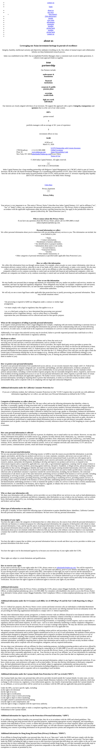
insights (50, 26)
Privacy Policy (56, 154)
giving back (51, 28)
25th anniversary (51, 16)
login (51, 7)
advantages (51, 22)
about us (51, 10)
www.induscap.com (39, 152)
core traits (50, 20)
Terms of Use (55, 156)
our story (51, 12)
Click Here (48, 185)
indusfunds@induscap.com (41, 154)
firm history (53, 14)
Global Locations (57, 150)
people (50, 18)
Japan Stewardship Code (59, 152)
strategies (50, 24)
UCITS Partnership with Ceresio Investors (66, 148)
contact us (50, 3)
